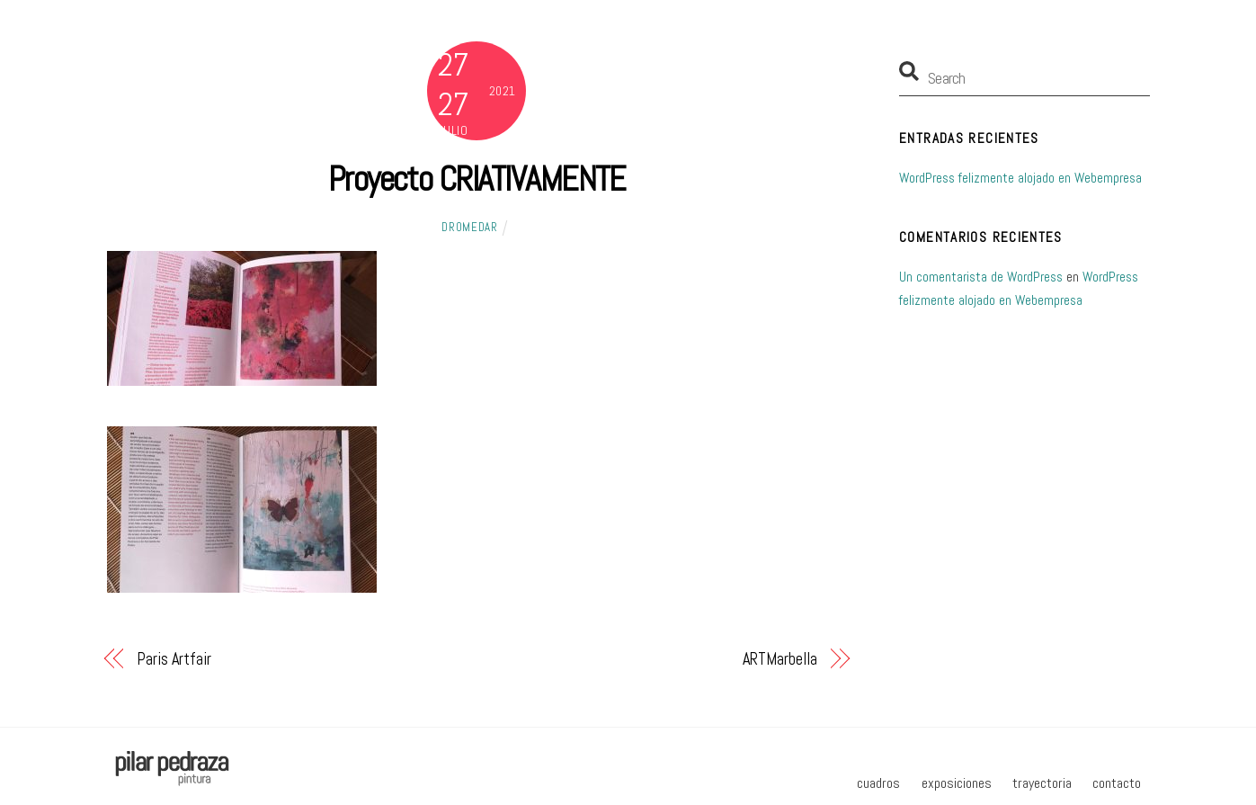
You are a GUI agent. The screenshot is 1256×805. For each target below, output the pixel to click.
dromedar (469, 227)
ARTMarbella (780, 658)
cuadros (878, 783)
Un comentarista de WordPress (981, 276)
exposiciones (957, 783)
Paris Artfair (174, 658)
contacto (1116, 783)
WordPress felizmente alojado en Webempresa (1020, 177)
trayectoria (1042, 783)
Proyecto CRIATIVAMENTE (477, 179)
